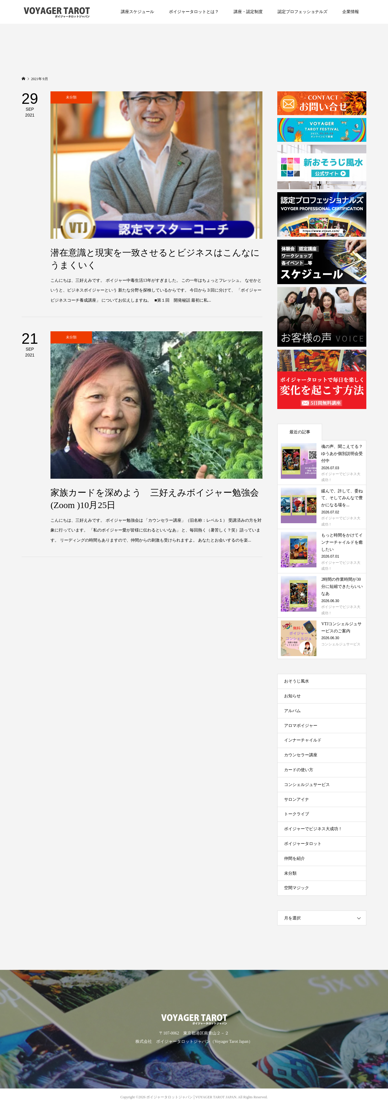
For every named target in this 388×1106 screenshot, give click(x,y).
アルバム (292, 711)
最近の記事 (299, 432)
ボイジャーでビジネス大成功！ (313, 829)
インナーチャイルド (303, 740)
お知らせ (292, 696)
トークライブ (296, 814)
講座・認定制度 (248, 11)
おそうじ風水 (296, 681)
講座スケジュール (137, 11)
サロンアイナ (296, 799)
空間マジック (296, 888)
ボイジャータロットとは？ (194, 11)
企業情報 (350, 11)
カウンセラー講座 (300, 755)
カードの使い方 (298, 770)
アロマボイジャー (300, 725)
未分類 (290, 873)
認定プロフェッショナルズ (302, 11)
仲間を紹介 (294, 858)
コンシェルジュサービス (307, 784)
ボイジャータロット (303, 843)
